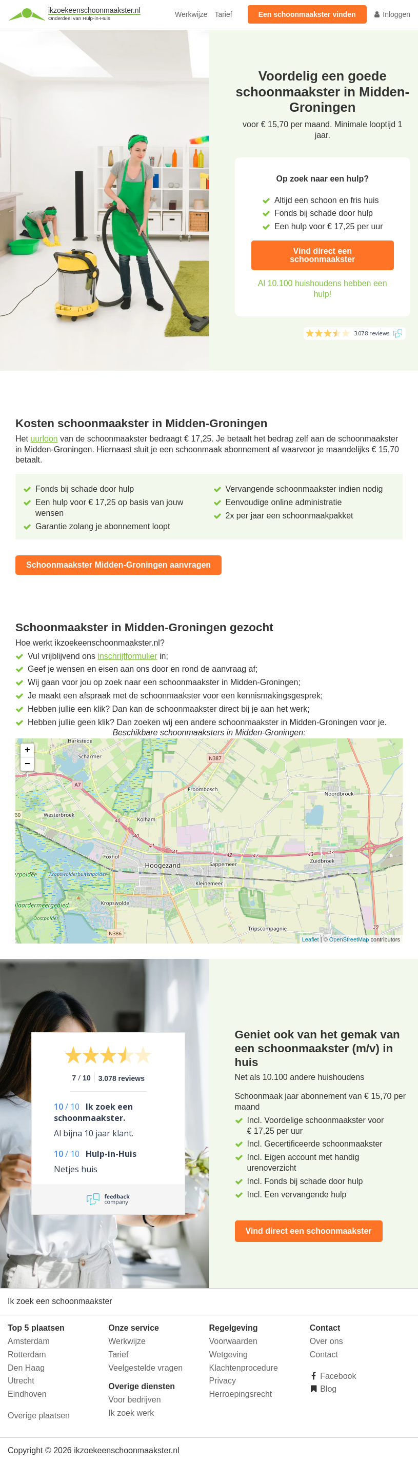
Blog (327, 1389)
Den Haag (26, 1367)
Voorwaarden (233, 1341)
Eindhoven (27, 1394)
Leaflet (310, 939)
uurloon (43, 438)
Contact (324, 1354)
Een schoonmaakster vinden (307, 14)
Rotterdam (27, 1354)
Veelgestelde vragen (145, 1367)
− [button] (27, 764)
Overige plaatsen (39, 1415)
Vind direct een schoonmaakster (322, 255)
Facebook (337, 1376)
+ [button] (27, 750)
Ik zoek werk (131, 1413)
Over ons (326, 1341)
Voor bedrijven (134, 1399)
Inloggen (391, 14)
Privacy (222, 1380)
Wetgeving (228, 1354)
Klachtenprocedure (243, 1367)
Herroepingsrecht (240, 1394)
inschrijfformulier (127, 656)
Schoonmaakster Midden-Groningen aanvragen (118, 564)
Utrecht (21, 1380)
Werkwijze (191, 14)
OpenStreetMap (349, 939)
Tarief (223, 14)
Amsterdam (29, 1341)
